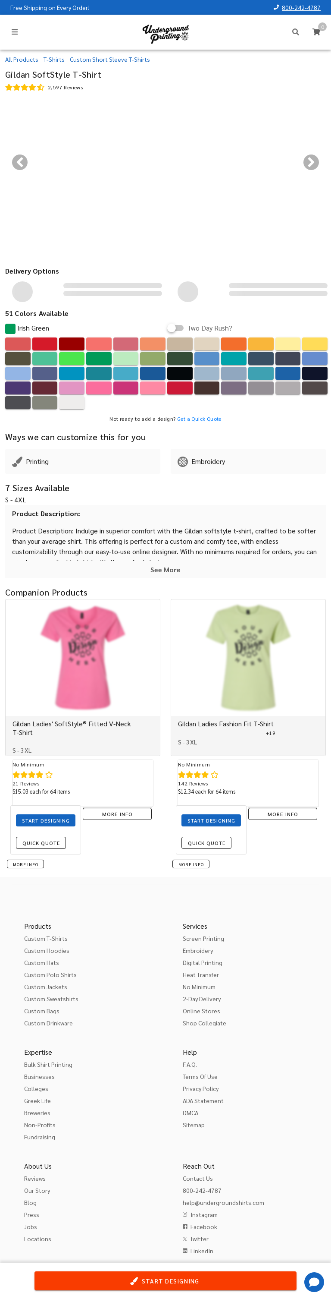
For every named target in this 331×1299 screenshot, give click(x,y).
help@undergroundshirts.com (223, 1202)
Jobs (30, 1226)
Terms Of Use (200, 1076)
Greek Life (37, 1100)
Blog (30, 1202)
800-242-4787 (301, 7)
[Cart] (316, 32)
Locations (37, 1238)
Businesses (39, 1076)
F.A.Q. (190, 1064)
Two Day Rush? (209, 328)
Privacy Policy (201, 1088)
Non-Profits (40, 1125)
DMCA (190, 1112)
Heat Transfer (201, 974)
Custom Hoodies (46, 950)
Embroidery (198, 950)
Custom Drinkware (48, 1023)
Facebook (203, 1226)
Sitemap (194, 1125)
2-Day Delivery (202, 999)
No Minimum (199, 986)
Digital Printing (202, 962)
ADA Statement (203, 1100)
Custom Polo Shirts (50, 974)
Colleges (36, 1088)
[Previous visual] (20, 162)
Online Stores (201, 1011)
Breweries (37, 1112)
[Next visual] (311, 162)
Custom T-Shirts (46, 938)
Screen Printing (203, 938)
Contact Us (198, 1178)
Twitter (199, 1238)
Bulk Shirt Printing (48, 1064)
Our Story (37, 1190)
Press (31, 1214)
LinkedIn (201, 1251)
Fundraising (39, 1137)
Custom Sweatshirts (51, 999)
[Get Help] (314, 1282)
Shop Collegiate (204, 1023)
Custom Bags (41, 1011)
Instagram (204, 1214)
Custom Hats (41, 962)
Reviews (35, 1178)
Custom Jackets (45, 986)
